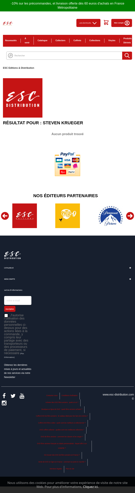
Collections (94, 40)
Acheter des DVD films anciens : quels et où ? (62, 402)
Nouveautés (11, 40)
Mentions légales (56, 469)
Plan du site (70, 469)
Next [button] (130, 216)
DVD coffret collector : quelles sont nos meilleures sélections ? (62, 430)
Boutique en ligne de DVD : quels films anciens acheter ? (61, 409)
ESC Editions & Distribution (18, 68)
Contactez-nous (52, 395)
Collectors (60, 40)
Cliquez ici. (91, 487)
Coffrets (77, 40)
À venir (27, 40)
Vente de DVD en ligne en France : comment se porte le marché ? (61, 462)
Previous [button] (5, 216)
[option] (24, 216)
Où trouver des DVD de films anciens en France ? (62, 455)
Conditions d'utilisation (70, 395)
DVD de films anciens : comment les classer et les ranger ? (62, 437)
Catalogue (43, 40)
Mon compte (122, 23)
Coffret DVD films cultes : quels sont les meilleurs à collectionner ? (62, 423)
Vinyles (111, 40)
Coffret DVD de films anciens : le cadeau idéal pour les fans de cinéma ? (62, 416)
